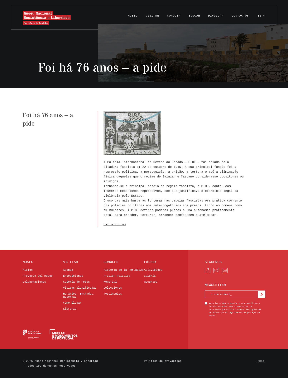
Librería (69, 308)
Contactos (240, 15)
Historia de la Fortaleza (123, 269)
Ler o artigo (114, 224)
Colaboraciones (34, 281)
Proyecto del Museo (38, 275)
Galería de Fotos (76, 281)
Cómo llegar (72, 302)
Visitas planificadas (80, 287)
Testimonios (112, 293)
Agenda (68, 269)
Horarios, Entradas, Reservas (79, 295)
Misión (28, 269)
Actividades (153, 269)
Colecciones (112, 287)
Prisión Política (116, 275)
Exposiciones (73, 275)
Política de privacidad (163, 361)
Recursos (150, 281)
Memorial (110, 281)
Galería (150, 275)
